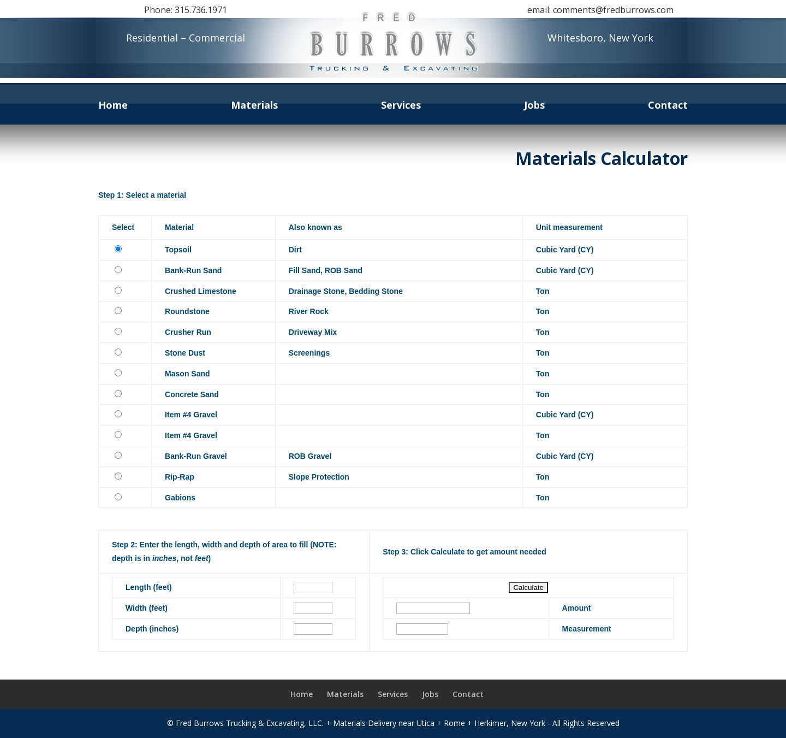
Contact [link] (668, 106)
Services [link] (401, 106)
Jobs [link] (534, 106)
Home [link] (113, 106)
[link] (393, 78)
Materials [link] (254, 106)
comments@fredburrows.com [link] (613, 10)
